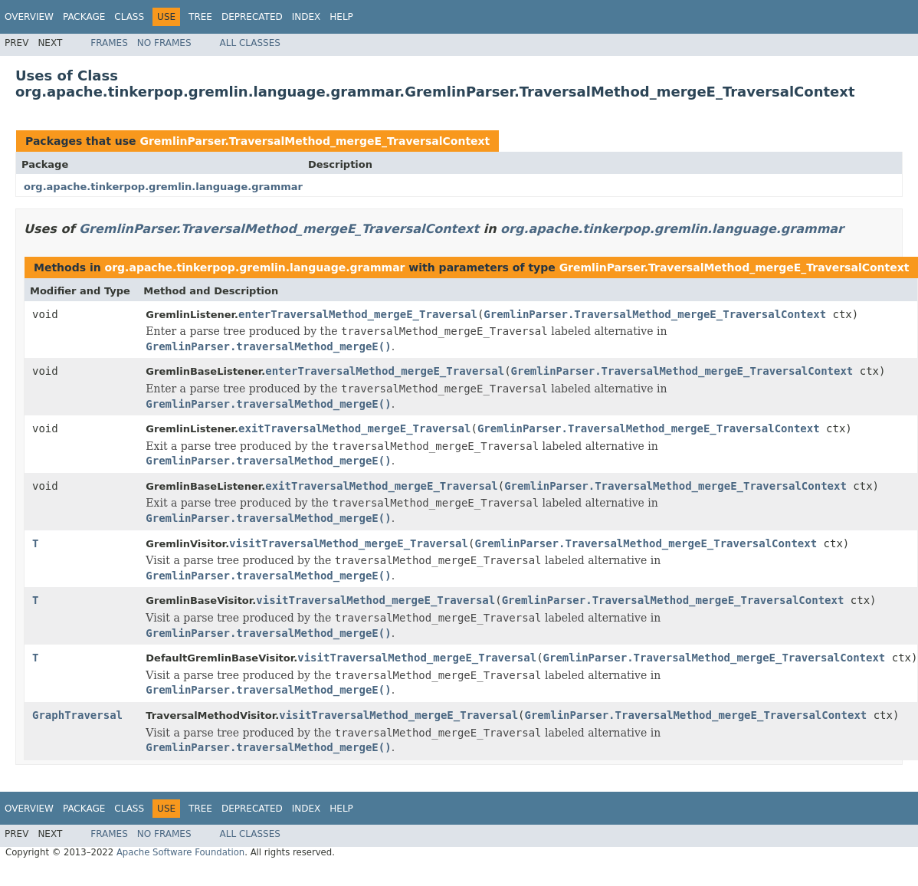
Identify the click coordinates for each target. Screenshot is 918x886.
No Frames (164, 43)
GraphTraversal (77, 715)
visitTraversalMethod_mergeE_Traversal (348, 543)
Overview (29, 16)
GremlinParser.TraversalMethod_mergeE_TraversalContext (314, 141)
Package (84, 16)
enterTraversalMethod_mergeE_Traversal (357, 314)
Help (341, 16)
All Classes (250, 43)
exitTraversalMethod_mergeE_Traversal (354, 428)
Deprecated (252, 16)
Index (306, 16)
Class (129, 16)
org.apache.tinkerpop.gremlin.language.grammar (163, 186)
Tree (200, 16)
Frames (109, 43)
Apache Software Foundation (180, 852)
